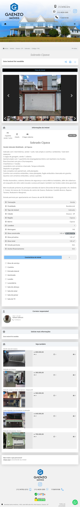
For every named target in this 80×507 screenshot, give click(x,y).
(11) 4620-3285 (62, 12)
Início (5, 48)
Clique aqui (6, 460)
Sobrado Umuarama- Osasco (12, 431)
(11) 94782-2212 (64, 7)
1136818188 (64, 18)
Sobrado (27, 48)
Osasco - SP (19, 48)
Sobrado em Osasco (9, 369)
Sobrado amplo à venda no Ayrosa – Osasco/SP (18, 390)
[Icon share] (75, 11)
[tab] (8, 70)
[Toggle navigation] (74, 24)
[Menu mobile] (5, 24)
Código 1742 (36, 48)
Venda (12, 48)
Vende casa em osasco (10, 349)
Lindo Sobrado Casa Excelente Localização (16, 410)
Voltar (74, 48)
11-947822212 (16, 320)
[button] (8, 95)
